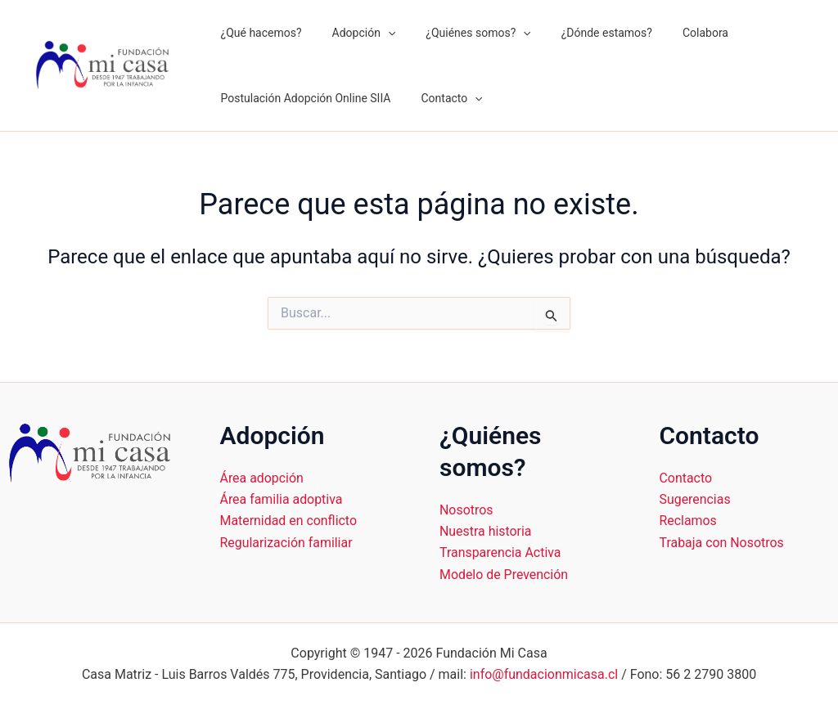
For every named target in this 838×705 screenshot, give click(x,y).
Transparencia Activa (500, 552)
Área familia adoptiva (282, 499)
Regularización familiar (287, 542)
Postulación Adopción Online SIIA (302, 98)
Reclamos (689, 520)
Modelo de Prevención (504, 574)
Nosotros (466, 510)
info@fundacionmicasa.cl (544, 674)
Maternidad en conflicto (289, 520)
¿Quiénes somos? (460, 32)
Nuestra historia (485, 531)
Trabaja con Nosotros (722, 542)
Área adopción (262, 478)
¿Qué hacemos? (257, 32)
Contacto (440, 98)
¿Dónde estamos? (580, 32)
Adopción (353, 32)
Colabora (672, 32)
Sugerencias (696, 499)
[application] (376, 32)
